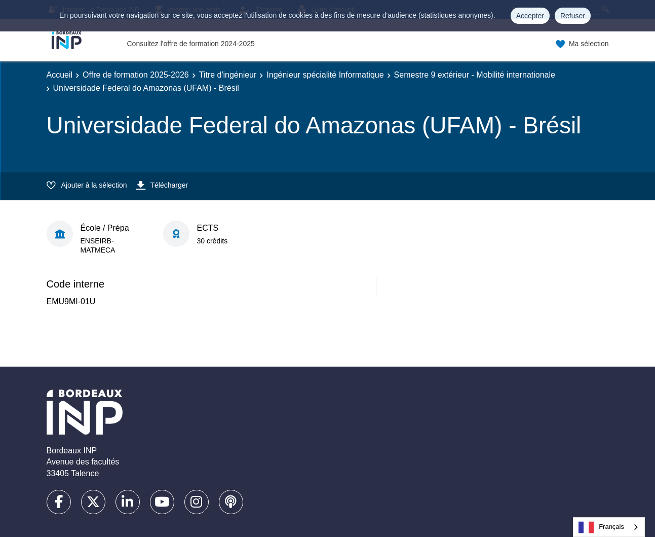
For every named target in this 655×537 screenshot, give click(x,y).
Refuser (572, 16)
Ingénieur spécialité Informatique (324, 74)
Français (601, 527)
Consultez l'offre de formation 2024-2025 (191, 44)
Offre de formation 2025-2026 (136, 74)
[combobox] (609, 527)
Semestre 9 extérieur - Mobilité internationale (474, 74)
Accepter (530, 16)
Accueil (60, 74)
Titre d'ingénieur (228, 74)
